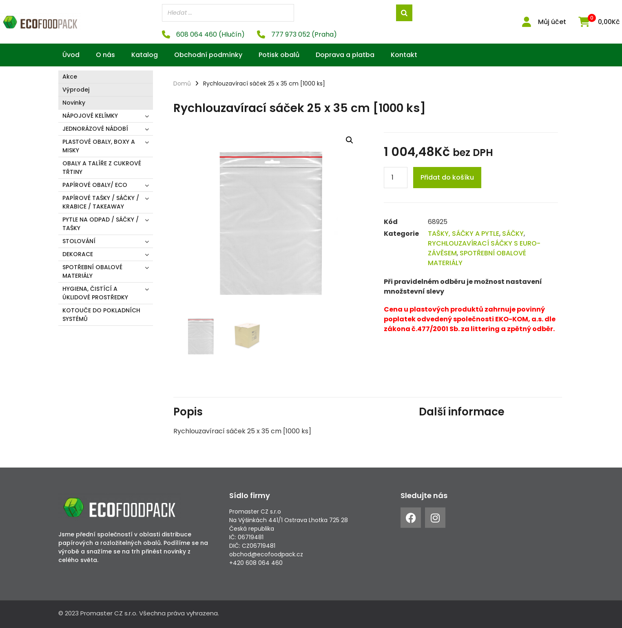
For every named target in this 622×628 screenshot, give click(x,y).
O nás (105, 54)
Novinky (73, 103)
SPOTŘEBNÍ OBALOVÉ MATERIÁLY (92, 271)
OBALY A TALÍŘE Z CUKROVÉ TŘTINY (101, 167)
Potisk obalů (279, 54)
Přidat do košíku (447, 177)
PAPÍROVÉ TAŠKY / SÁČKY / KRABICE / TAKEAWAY (100, 202)
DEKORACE (77, 254)
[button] (349, 139)
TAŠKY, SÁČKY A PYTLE (463, 233)
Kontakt (404, 54)
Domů (182, 83)
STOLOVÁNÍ (78, 241)
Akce (69, 76)
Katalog (144, 54)
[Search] (404, 12)
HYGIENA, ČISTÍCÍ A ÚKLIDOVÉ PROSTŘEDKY (95, 293)
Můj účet (552, 21)
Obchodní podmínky (208, 54)
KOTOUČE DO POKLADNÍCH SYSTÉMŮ (101, 314)
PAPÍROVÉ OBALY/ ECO (94, 185)
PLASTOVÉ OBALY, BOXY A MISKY (98, 146)
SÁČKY (513, 233)
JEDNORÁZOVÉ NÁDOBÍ (95, 129)
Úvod (71, 54)
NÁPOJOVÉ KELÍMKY (90, 116)
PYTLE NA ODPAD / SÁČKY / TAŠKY (100, 223)
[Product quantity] (395, 177)
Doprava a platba (345, 54)
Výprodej (75, 90)
